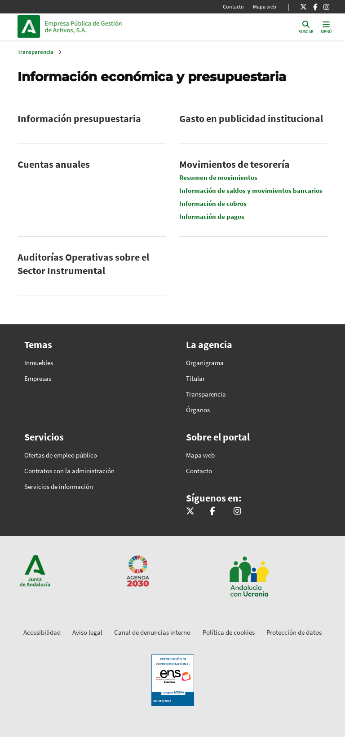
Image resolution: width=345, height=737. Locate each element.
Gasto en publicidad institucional (251, 118)
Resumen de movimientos (218, 177)
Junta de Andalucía (31, 26)
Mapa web (264, 6)
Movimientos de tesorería (234, 164)
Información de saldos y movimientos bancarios (251, 190)
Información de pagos (211, 216)
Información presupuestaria (79, 118)
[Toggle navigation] (326, 27)
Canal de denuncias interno (152, 632)
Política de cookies (229, 632)
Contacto (233, 6)
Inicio (105, 26)
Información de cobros (213, 203)
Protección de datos (294, 632)
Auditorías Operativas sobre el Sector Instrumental (83, 264)
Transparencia (35, 52)
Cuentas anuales (54, 164)
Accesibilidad (42, 632)
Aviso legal (87, 632)
